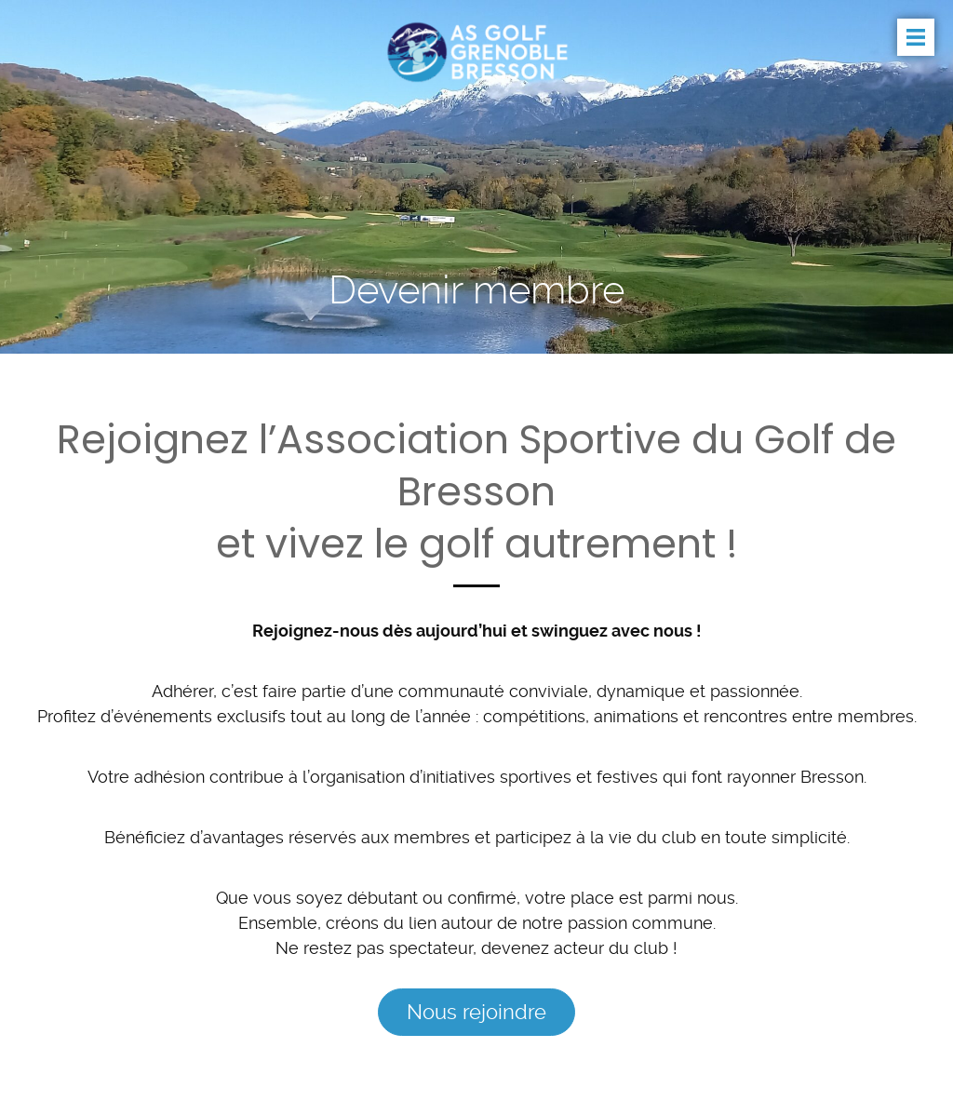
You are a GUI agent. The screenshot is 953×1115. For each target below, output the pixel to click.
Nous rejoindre (476, 1012)
